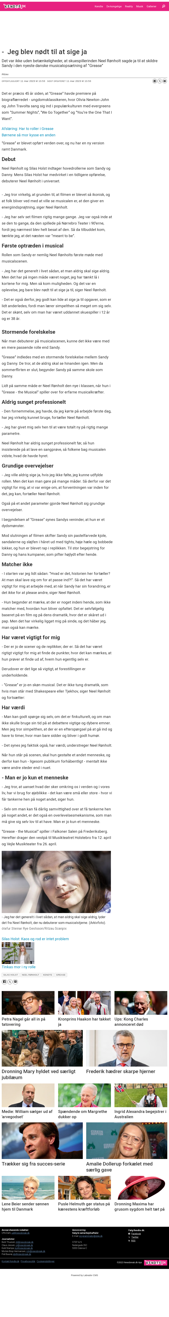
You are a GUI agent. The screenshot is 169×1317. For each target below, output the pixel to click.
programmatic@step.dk (91, 1236)
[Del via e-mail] (164, 81)
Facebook (136, 1233)
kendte (47, 975)
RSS (133, 1240)
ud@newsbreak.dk (20, 1233)
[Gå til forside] (14, 6)
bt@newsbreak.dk (24, 1242)
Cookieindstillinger (46, 1261)
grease (61, 975)
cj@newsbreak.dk (24, 1245)
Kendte (99, 6)
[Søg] (163, 6)
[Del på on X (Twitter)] (159, 81)
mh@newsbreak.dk (35, 1251)
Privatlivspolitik (28, 1261)
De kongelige (114, 6)
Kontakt (6, 1261)
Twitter (135, 1237)
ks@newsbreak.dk (24, 1248)
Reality (129, 6)
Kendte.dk (14, 1261)
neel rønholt (30, 975)
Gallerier (151, 6)
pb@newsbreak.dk (22, 1254)
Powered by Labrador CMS (84, 1275)
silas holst (10, 975)
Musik (139, 6)
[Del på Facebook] (154, 81)
